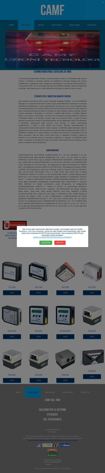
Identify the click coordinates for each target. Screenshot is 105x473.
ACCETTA (46, 243)
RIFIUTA (60, 243)
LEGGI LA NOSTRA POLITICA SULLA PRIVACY (52, 237)
